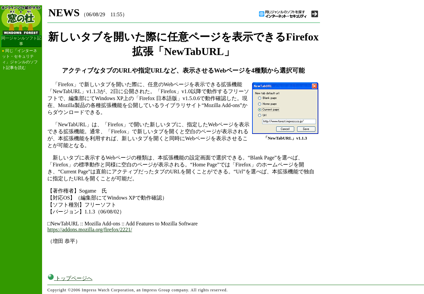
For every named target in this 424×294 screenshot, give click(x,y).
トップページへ (69, 278)
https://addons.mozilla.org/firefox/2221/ (89, 229)
